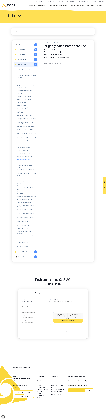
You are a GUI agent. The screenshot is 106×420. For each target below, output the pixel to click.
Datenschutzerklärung (64, 331)
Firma (23, 310)
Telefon (24, 320)
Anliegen (24, 299)
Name (23, 304)
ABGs (77, 393)
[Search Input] (53, 31)
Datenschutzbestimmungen (86, 393)
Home (45, 42)
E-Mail (23, 315)
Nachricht (56, 299)
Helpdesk (51, 42)
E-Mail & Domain (57, 42)
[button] (3, 417)
